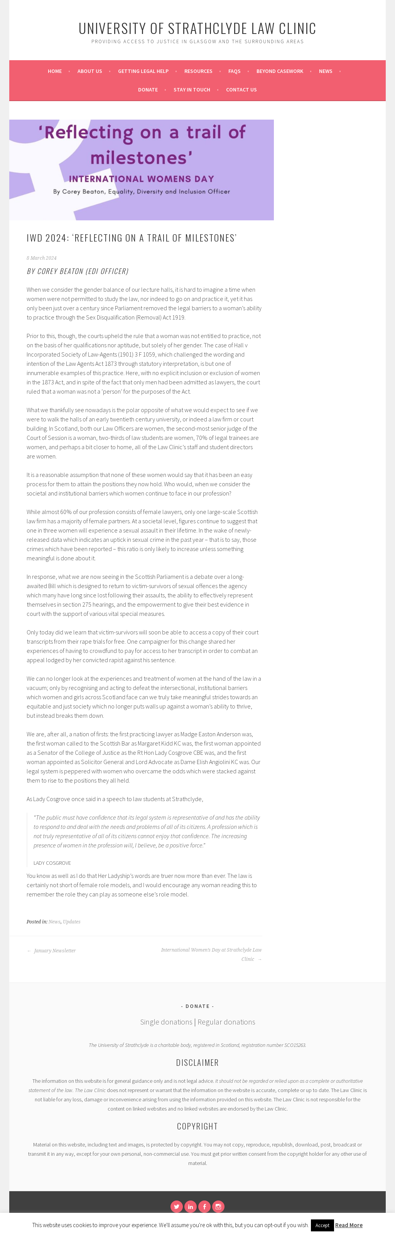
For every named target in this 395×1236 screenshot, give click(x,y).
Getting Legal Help (143, 71)
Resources (198, 71)
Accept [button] (322, 1225)
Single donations (166, 1021)
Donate (148, 89)
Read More (349, 1225)
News (326, 71)
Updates (72, 922)
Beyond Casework (280, 71)
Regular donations (226, 1021)
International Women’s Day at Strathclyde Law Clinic (211, 954)
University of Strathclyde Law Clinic (198, 27)
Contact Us (241, 89)
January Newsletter (51, 951)
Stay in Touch (192, 89)
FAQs (234, 71)
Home (55, 71)
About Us (90, 71)
